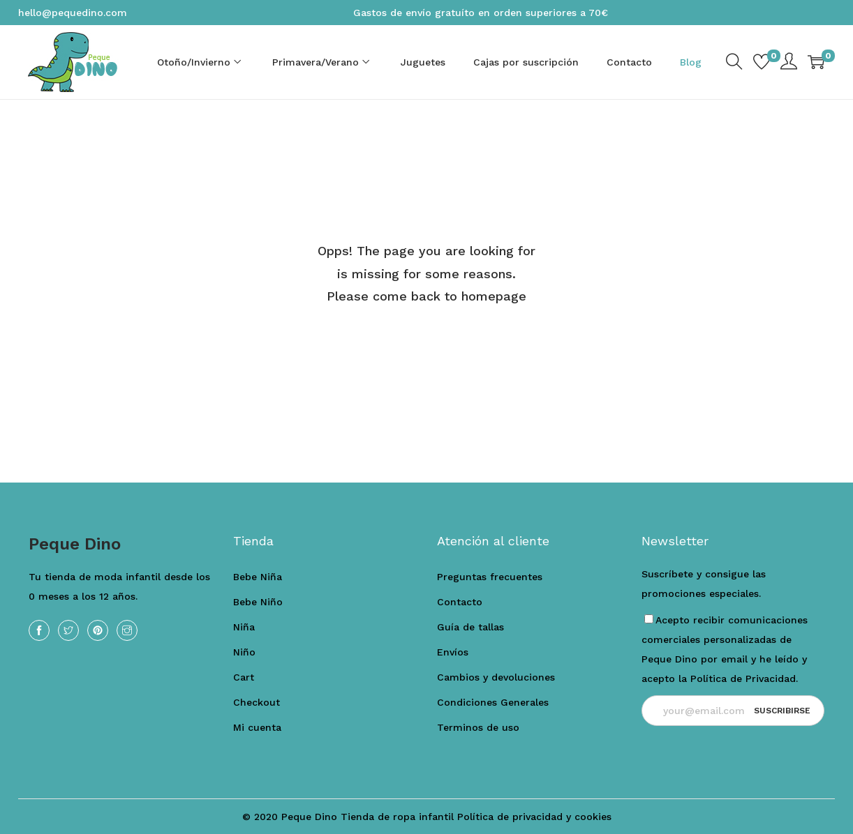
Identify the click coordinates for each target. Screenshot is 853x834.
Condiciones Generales (493, 702)
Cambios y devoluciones (496, 677)
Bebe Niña (257, 576)
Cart (243, 677)
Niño (244, 652)
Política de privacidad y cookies (534, 816)
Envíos (452, 652)
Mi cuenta (257, 727)
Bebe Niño (258, 601)
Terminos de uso (478, 727)
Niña (244, 626)
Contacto (459, 601)
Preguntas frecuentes (489, 576)
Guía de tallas (470, 626)
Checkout (256, 702)
